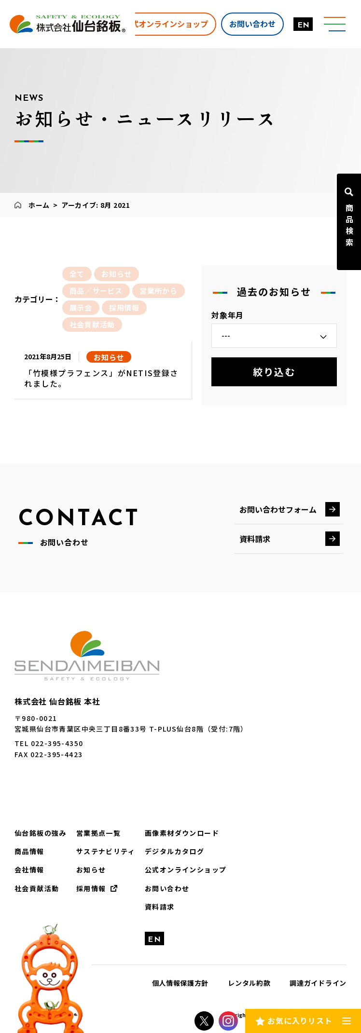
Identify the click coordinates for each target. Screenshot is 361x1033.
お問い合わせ (252, 23)
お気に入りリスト (299, 1020)
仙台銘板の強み (40, 833)
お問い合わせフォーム (278, 509)
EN (303, 25)
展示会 (80, 307)
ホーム (39, 205)
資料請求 (254, 538)
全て (77, 274)
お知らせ (116, 274)
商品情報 (29, 851)
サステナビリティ (105, 851)
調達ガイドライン (318, 983)
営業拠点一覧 (98, 833)
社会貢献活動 (92, 324)
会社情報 (29, 869)
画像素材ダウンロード (182, 833)
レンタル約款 (249, 983)
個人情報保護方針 (180, 983)
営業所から (158, 290)
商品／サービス (96, 290)
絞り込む (274, 372)
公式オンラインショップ (165, 23)
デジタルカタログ (174, 851)
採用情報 (124, 307)
